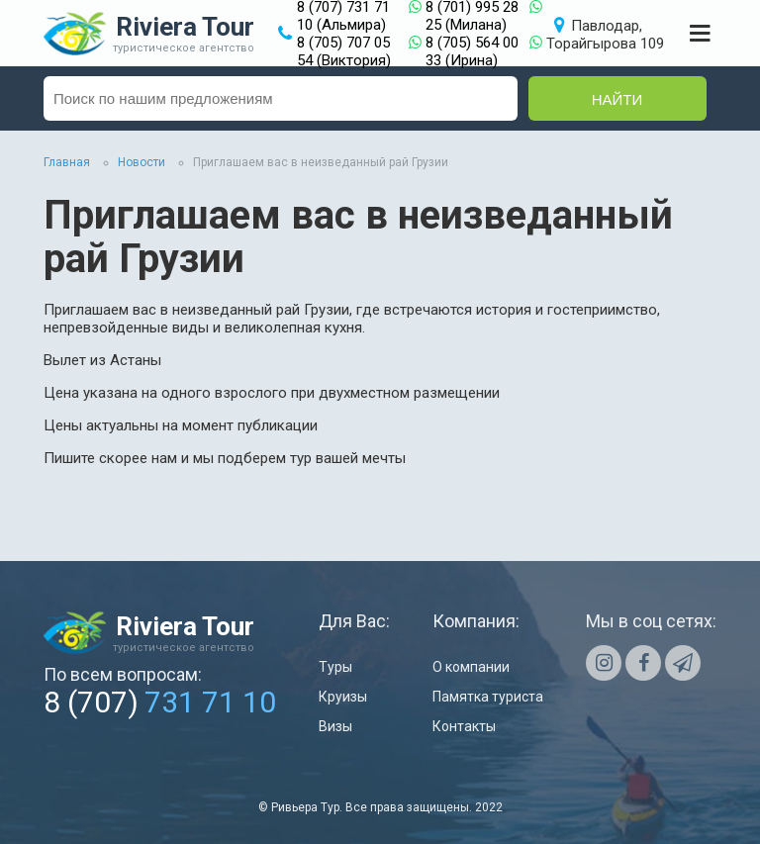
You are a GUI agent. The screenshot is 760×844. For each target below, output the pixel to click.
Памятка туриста (487, 696)
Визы (335, 726)
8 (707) (160, 702)
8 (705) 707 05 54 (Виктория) (344, 51)
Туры (335, 667)
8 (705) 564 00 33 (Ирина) (472, 51)
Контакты (464, 726)
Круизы (343, 696)
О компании (471, 667)
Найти (617, 99)
